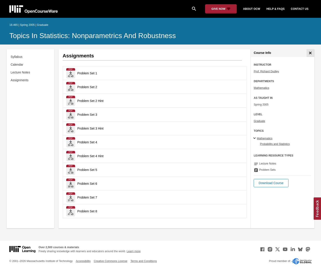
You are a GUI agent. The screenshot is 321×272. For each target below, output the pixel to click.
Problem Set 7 (87, 197)
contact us (300, 8)
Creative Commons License (110, 261)
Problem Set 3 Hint (90, 128)
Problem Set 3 (87, 114)
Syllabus (17, 57)
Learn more (134, 251)
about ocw (251, 8)
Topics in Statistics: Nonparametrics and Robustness (92, 36)
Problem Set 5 (87, 170)
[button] (271, 183)
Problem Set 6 (87, 183)
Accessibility (83, 261)
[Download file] (70, 73)
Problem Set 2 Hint (90, 101)
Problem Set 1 (87, 73)
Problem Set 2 (87, 87)
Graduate (259, 121)
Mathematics (261, 87)
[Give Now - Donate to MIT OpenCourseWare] (221, 9)
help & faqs (275, 8)
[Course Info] (310, 53)
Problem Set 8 (87, 211)
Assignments (20, 80)
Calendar (17, 64)
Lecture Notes (20, 72)
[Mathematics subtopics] (255, 138)
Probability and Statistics (275, 144)
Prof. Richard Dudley (266, 71)
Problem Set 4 (87, 142)
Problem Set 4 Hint (90, 156)
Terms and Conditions (143, 261)
